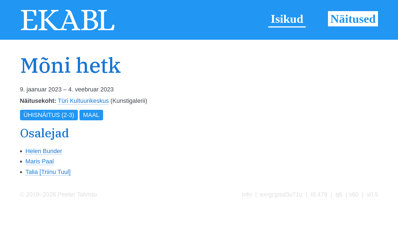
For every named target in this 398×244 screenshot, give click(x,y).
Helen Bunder (44, 151)
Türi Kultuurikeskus (83, 100)
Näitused (353, 18)
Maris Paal (40, 161)
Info (247, 194)
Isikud (287, 18)
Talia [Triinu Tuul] (48, 171)
